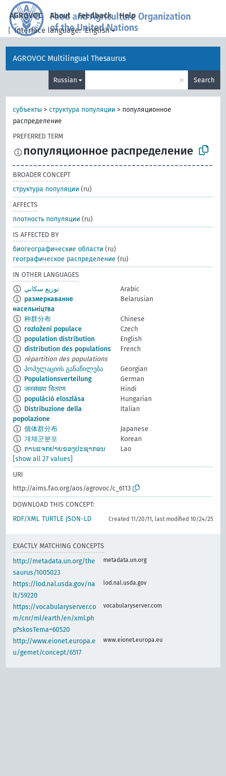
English (97, 30)
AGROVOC (26, 15)
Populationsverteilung (58, 379)
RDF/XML (26, 519)
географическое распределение (64, 259)
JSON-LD (78, 519)
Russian (65, 80)
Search (204, 80)
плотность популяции (46, 219)
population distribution (59, 339)
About (60, 15)
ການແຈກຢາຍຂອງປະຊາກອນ (64, 449)
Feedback (95, 15)
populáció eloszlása (54, 399)
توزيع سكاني (41, 289)
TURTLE (52, 519)
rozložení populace (53, 329)
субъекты (27, 110)
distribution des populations (67, 349)
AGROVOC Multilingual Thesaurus (69, 58)
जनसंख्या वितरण (45, 389)
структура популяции (82, 110)
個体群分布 (41, 429)
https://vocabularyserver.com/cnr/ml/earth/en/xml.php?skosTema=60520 (54, 618)
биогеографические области (58, 249)
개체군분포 (41, 439)
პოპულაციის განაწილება (63, 369)
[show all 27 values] (43, 459)
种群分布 (37, 319)
